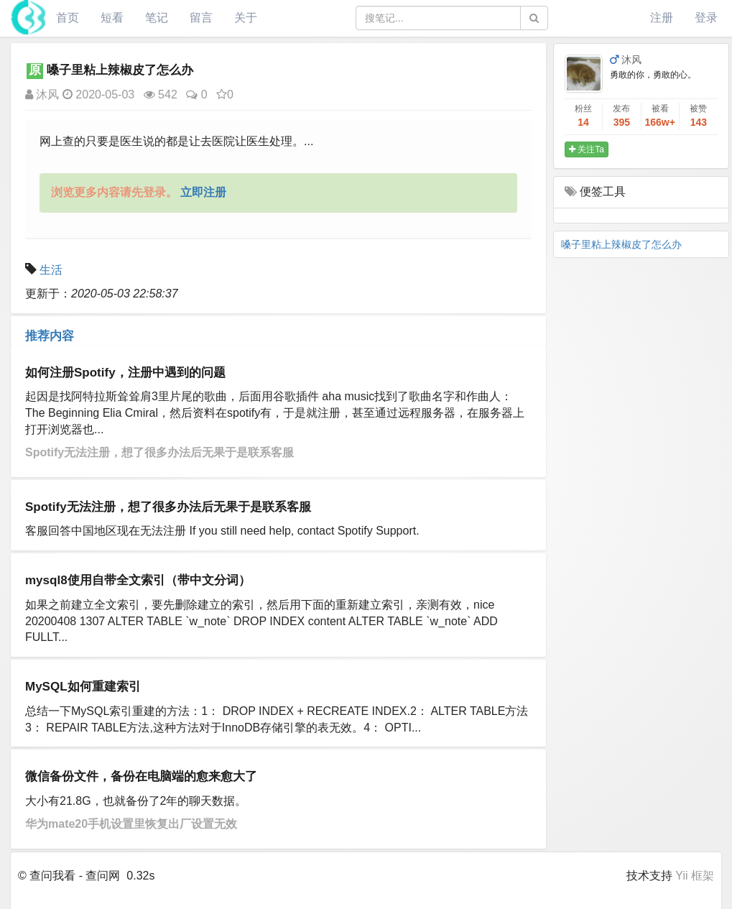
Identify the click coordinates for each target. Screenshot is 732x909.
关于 (245, 17)
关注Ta (586, 149)
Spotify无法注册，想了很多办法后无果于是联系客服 (159, 452)
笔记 (156, 17)
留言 (201, 17)
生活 (51, 270)
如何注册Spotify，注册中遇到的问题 (125, 372)
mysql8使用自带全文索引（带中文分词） (138, 580)
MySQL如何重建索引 (83, 686)
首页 (67, 17)
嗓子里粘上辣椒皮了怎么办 (621, 244)
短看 (112, 17)
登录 (706, 17)
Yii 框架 (694, 875)
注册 (661, 17)
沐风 (42, 94)
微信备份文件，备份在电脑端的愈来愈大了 (141, 776)
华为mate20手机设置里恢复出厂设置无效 (131, 824)
